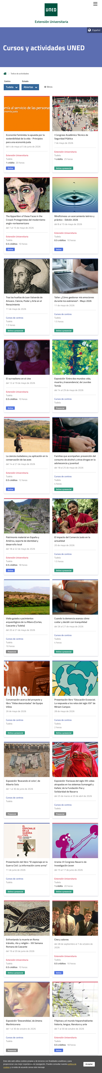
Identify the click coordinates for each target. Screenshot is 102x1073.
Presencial (60, 408)
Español (96, 30)
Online (10, 168)
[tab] (51, 13)
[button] (11, 87)
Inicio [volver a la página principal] (5, 73)
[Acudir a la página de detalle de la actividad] (27, 134)
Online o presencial (63, 168)
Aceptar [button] (89, 1064)
